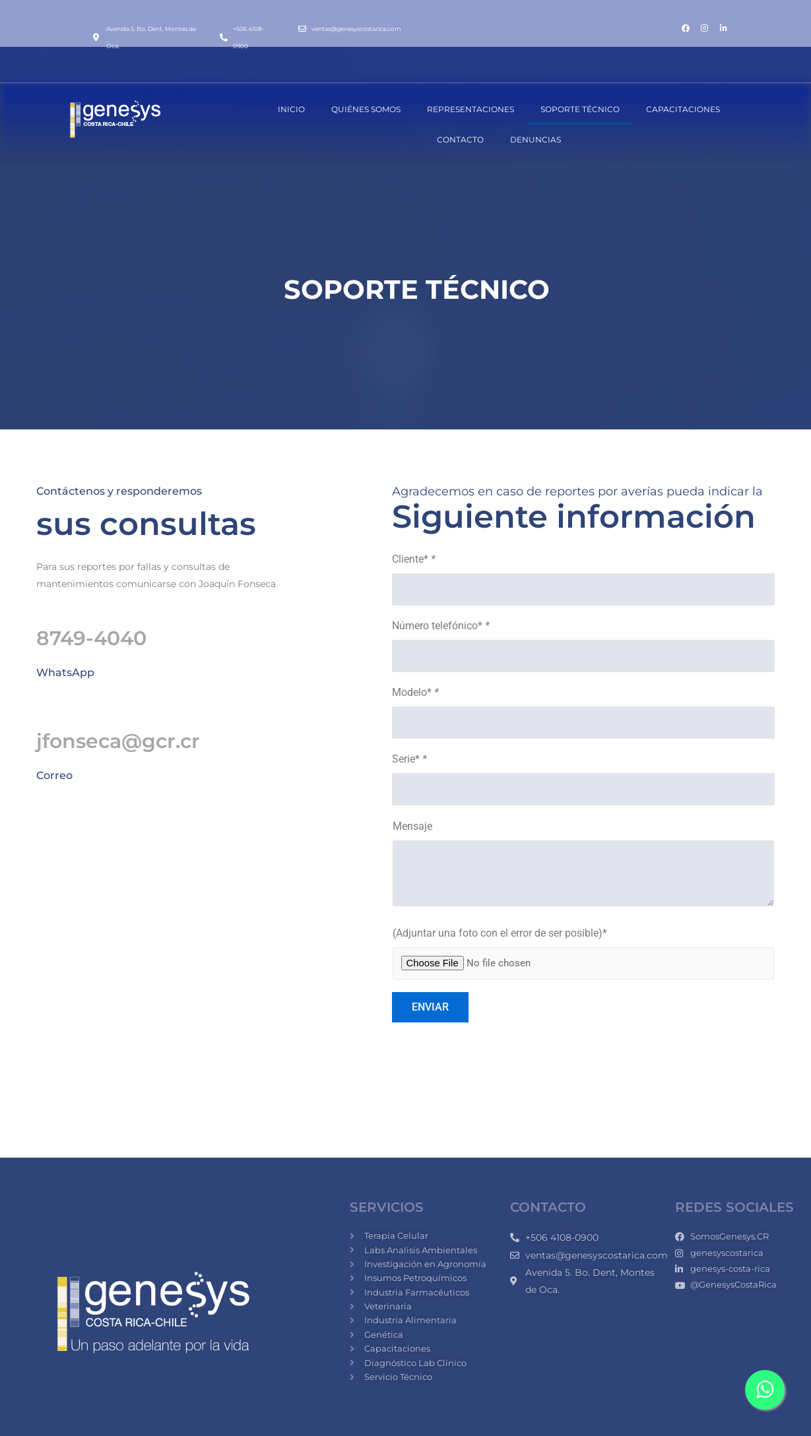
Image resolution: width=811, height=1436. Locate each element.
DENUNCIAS (535, 139)
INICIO (291, 109)
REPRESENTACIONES (470, 109)
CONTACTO (460, 139)
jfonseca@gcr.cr (118, 741)
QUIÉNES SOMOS (366, 109)
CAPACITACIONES (683, 109)
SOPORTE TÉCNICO (580, 109)
